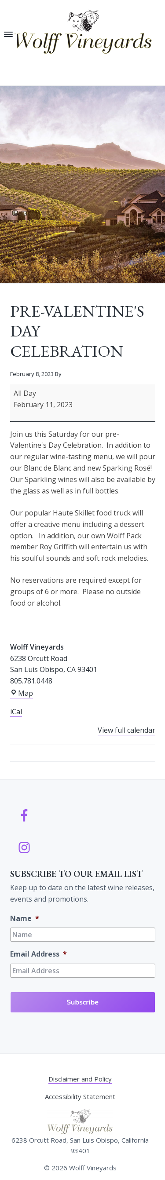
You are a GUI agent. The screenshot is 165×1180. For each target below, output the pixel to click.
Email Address (38, 954)
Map (21, 693)
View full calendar (126, 730)
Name (24, 918)
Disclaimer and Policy (80, 1078)
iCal (16, 711)
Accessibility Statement (80, 1096)
